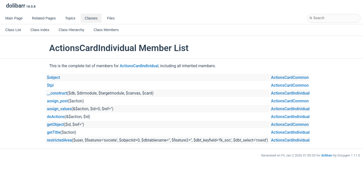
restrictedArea (59, 140)
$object (53, 77)
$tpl (50, 85)
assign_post (57, 101)
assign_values (59, 109)
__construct (57, 93)
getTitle (53, 132)
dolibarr (326, 155)
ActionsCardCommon (290, 77)
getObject (55, 124)
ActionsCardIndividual (139, 66)
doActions (56, 117)
